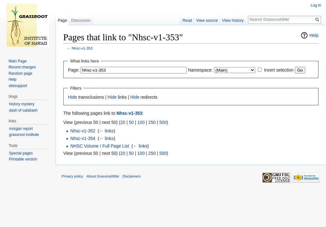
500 (162, 122)
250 (151, 122)
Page (62, 20)
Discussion (81, 20)
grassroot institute (24, 134)
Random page (20, 73)
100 (141, 122)
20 (123, 122)
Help (313, 35)
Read (187, 20)
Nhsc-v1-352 (82, 130)
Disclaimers (131, 176)
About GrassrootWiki (103, 176)
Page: (74, 70)
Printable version (23, 159)
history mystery (22, 104)
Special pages (21, 153)
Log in (316, 5)
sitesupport (17, 86)
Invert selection (279, 70)
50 (131, 122)
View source (207, 20)
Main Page (17, 61)
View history (233, 20)
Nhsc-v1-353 (82, 48)
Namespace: (200, 70)
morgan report (21, 128)
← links (106, 130)
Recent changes (22, 67)
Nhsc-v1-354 (82, 138)
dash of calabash (23, 110)
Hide (72, 97)
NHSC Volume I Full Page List (99, 145)
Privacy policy (72, 176)
